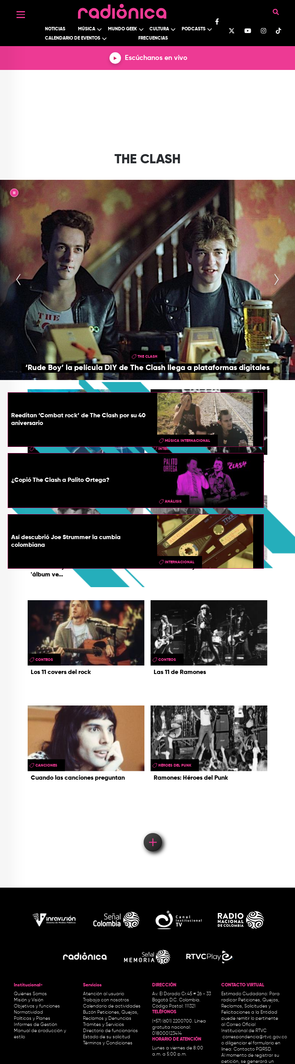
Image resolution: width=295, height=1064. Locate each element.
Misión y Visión (28, 1000)
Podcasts (194, 29)
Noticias (55, 29)
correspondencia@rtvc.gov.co (254, 1037)
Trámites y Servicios (103, 1025)
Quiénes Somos (30, 994)
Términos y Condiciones (108, 1043)
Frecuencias (153, 38)
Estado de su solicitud (106, 1037)
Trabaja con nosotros (106, 1000)
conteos (44, 660)
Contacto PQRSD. (253, 1049)
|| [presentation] (14, 194)
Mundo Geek (122, 29)
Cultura (159, 29)
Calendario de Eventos (72, 38)
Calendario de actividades (112, 1006)
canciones (46, 765)
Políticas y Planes (32, 1018)
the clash (147, 357)
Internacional (179, 562)
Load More (152, 831)
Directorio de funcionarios (110, 1031)
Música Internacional (187, 441)
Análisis (173, 501)
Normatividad (28, 1012)
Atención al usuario (103, 994)
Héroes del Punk (174, 765)
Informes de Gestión (35, 1025)
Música (86, 29)
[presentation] (18, 280)
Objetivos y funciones (37, 1006)
